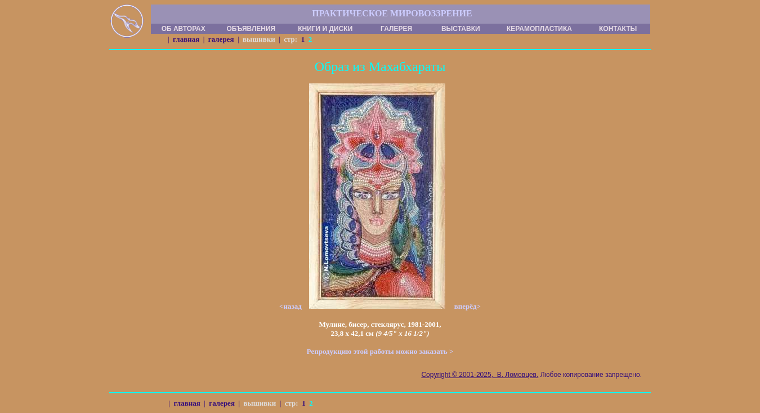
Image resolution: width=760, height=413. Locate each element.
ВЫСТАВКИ (460, 29)
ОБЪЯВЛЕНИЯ (250, 29)
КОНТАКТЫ (618, 29)
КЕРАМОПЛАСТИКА (539, 29)
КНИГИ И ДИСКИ (325, 29)
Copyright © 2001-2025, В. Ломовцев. (479, 375)
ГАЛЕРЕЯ (396, 29)
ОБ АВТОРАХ (183, 29)
